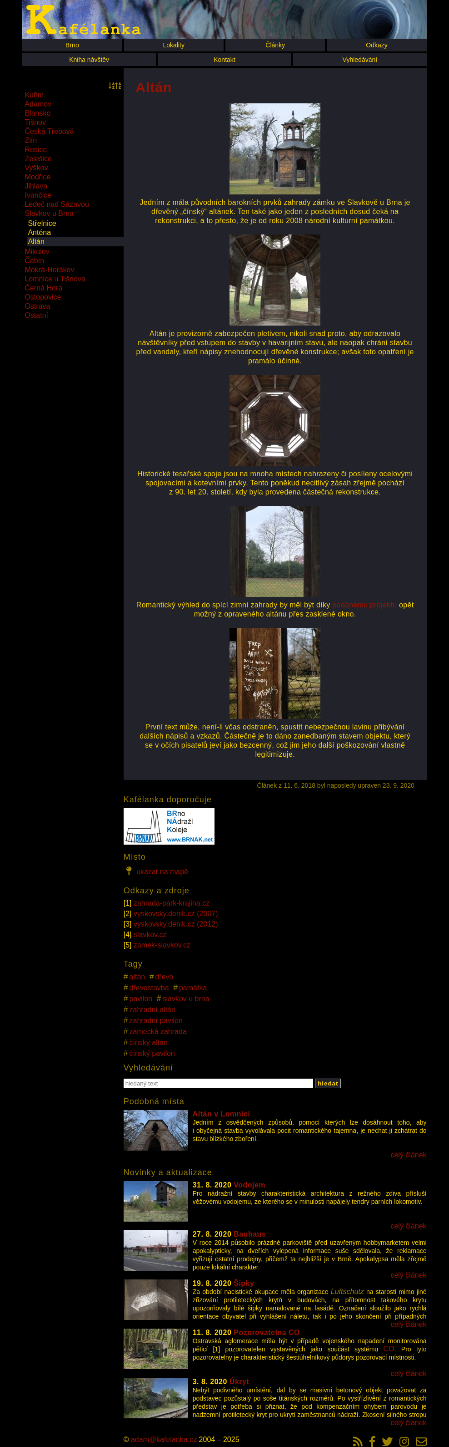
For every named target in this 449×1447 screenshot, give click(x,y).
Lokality (174, 45)
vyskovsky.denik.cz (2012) (176, 924)
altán (137, 977)
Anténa (39, 232)
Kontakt (224, 59)
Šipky (244, 1283)
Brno (72, 45)
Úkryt (239, 1382)
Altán (36, 241)
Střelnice (42, 223)
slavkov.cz (150, 934)
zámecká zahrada (158, 1031)
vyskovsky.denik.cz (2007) (176, 913)
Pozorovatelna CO (267, 1332)
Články (275, 45)
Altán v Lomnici (221, 1114)
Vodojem (249, 1185)
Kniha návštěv (89, 59)
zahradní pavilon (156, 1020)
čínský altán (149, 1042)
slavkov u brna (185, 999)
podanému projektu (364, 605)
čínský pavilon (152, 1053)
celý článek (408, 1155)
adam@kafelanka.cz (164, 1439)
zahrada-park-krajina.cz (172, 903)
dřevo (164, 977)
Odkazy (376, 45)
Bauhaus (250, 1234)
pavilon (141, 999)
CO (389, 1349)
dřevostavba (149, 988)
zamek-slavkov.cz (162, 945)
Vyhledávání (360, 59)
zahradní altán (152, 1010)
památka (193, 988)
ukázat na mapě (156, 871)
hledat (328, 1083)
